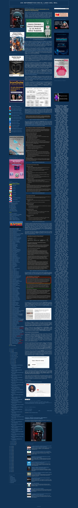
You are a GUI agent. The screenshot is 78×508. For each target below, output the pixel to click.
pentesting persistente (58, 229)
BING (61, 144)
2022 (11, 449)
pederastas (57, 352)
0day (62, 209)
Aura (60, 126)
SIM (64, 231)
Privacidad (57, 109)
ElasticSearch (56, 364)
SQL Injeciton (56, 343)
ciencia (65, 286)
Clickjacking (56, 252)
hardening (58, 114)
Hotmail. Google (56, 370)
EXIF (65, 332)
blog (60, 146)
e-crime (61, 160)
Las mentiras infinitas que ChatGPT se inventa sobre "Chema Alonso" (40, 78)
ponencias (56, 409)
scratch (66, 269)
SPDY (65, 387)
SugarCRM (66, 391)
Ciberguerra (15, 236)
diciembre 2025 (13, 352)
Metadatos (63, 121)
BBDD (67, 288)
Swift (58, 344)
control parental (62, 233)
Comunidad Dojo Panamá (14, 197)
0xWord (11, 476)
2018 (11, 454)
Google (61, 109)
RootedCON (60, 307)
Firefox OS (67, 365)
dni (62, 308)
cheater (59, 326)
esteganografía (62, 181)
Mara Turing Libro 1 (16, 261)
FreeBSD (59, 366)
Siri (60, 199)
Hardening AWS (15, 246)
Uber (60, 324)
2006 (11, 471)
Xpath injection (63, 296)
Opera (58, 235)
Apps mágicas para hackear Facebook (38, 488)
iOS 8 (61, 405)
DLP (58, 257)
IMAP (66, 334)
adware (56, 183)
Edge (62, 241)
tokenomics (60, 145)
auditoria (65, 347)
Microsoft (63, 126)
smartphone (58, 178)
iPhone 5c (59, 351)
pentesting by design (56, 408)
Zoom (66, 296)
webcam (56, 198)
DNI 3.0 (67, 362)
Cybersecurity (58, 210)
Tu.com (56, 203)
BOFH (62, 270)
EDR (67, 290)
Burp (64, 331)
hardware (65, 138)
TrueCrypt (61, 295)
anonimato (61, 179)
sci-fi (64, 220)
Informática (56, 371)
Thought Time (43, 223)
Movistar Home (60, 135)
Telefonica (63, 274)
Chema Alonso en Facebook (15, 123)
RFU (57, 386)
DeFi (62, 230)
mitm (60, 130)
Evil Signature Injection (65, 364)
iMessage (56, 269)
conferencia (58, 166)
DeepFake (65, 290)
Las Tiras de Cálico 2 (16, 251)
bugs (62, 137)
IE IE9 (66, 142)
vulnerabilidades (64, 213)
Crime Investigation (16, 294)
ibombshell (59, 256)
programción (56, 410)
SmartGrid (56, 390)
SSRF (63, 294)
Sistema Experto (58, 389)
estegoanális (58, 350)
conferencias (65, 109)
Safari (66, 248)
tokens (61, 142)
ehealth (63, 239)
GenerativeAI (47, 402)
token (60, 175)
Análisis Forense (15, 289)
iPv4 (56, 161)
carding (66, 275)
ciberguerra (58, 163)
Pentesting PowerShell (16, 307)
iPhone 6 (62, 328)
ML (67, 202)
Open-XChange (66, 383)
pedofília (63, 407)
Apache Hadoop (62, 278)
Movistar (66, 136)
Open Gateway (66, 204)
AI (61, 107)
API (58, 197)
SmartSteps (62, 343)
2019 (11, 453)
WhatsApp (56, 126)
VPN (64, 191)
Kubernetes (14, 253)
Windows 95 (57, 308)
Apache (64, 145)
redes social (67, 410)
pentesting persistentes (62, 352)
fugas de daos (64, 403)
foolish (56, 220)
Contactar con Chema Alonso (15, 106)
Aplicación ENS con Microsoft (17, 332)
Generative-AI (61, 125)
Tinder (67, 274)
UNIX (55, 286)
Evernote (56, 333)
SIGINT (63, 387)
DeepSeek (36, 402)
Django (59, 314)
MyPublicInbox (12, 477)
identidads (61, 406)
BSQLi (67, 229)
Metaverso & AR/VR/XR (16, 242)
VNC (60, 345)
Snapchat (56, 295)
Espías (62, 314)
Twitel (59, 202)
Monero (66, 292)
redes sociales (61, 153)
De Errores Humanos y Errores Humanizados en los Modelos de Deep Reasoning (37, 10)
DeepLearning (65, 193)
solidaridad (58, 353)
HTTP (62, 165)
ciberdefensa (60, 276)
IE (61, 316)
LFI (67, 252)
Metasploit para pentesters (18, 326)
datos (60, 194)
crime (60, 308)
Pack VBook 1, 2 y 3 (13, 216)
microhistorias (56, 164)
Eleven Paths (64, 118)
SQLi (55, 199)
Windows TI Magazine (61, 203)
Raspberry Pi (15, 266)
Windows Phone (58, 255)
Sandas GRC (66, 294)
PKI (58, 248)
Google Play (57, 159)
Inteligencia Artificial (30, 403)
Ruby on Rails (62, 248)
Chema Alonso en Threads (14, 115)
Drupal (56, 272)
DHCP (60, 313)
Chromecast (58, 332)
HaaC (65, 257)
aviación (67, 325)
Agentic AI (60, 240)
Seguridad (56, 232)
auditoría (63, 127)
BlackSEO (64, 195)
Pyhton (57, 307)
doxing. (59, 400)
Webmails (56, 201)
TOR (67, 180)
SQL (65, 307)
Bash (56, 289)
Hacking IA (14, 229)
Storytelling (14, 247)
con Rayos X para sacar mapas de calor (38, 42)
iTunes (55, 406)
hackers (63, 115)
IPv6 (55, 144)
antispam (66, 211)
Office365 (58, 215)
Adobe (62, 250)
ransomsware (60, 310)
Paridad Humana (37, 109)
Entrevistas (62, 122)
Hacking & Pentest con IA (17, 233)
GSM (59, 200)
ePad (61, 400)
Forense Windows (15, 343)
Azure (67, 179)
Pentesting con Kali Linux (16, 318)
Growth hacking (63, 291)
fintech (62, 402)
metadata (65, 156)
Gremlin (64, 272)
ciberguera (66, 326)
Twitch (59, 345)
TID (67, 182)
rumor (56, 411)
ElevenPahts (63, 247)
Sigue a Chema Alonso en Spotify (16, 117)
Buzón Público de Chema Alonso (16, 109)
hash (58, 309)
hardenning (64, 404)
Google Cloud (58, 218)
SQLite (67, 231)
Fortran (56, 366)
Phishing (55, 137)
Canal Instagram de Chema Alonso (16, 131)
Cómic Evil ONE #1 (16, 282)
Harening (63, 369)
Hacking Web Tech (15, 302)
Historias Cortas (15, 244)
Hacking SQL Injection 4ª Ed (17, 331)
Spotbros (59, 391)
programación (66, 141)
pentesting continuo (62, 269)
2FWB (60, 270)
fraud (65, 350)
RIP (61, 386)
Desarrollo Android (15, 321)
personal (57, 124)
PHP (66, 155)
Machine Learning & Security (17, 281)
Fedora (57, 315)
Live (60, 305)
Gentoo (59, 315)
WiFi (59, 136)
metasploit (57, 130)
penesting (66, 407)
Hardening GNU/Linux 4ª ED (17, 319)
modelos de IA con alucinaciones (30, 13)
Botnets (62, 178)
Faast (63, 164)
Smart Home (57, 228)
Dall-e (63, 332)
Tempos (63, 120)
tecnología (63, 229)
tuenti (60, 209)
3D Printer (66, 220)
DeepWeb (57, 237)
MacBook (66, 247)
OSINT (14, 267)
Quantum (61, 176)
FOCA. (61, 365)
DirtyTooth (63, 214)
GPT (51, 402)
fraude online (65, 160)
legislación (61, 191)
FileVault (64, 365)
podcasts (63, 147)
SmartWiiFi (59, 390)
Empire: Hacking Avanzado (17, 275)
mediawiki (57, 407)
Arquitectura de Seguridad (17, 237)
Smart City (60, 259)
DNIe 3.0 (61, 290)
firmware (64, 402)
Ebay (67, 332)
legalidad (59, 183)
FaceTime (56, 291)
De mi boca (57, 363)
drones (65, 216)
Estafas (67, 126)
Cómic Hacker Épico (16, 308)
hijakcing (56, 405)
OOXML (64, 173)
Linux (66, 116)
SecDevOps (61, 235)
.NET (64, 154)
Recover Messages (60, 273)
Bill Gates (65, 270)
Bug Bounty (14, 263)
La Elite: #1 (15, 269)
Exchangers (56, 365)
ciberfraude (60, 348)
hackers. (58, 404)
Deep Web (61, 197)
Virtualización (64, 267)
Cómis (65, 362)
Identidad (63, 116)
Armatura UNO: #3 (16, 272)
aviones (57, 326)
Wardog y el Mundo (16, 322)
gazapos (55, 404)
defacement (66, 276)
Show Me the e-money (16, 268)
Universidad (58, 121)
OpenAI (39, 403)
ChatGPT (61, 124)
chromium (62, 326)
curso (62, 190)
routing (56, 311)
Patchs (65, 306)
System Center (57, 324)
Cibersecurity (66, 289)
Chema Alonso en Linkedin (14, 125)
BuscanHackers (59, 289)
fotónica (56, 309)
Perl (64, 293)
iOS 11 (59, 405)
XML (59, 296)
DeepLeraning (61, 363)
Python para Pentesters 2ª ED (17, 310)
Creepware (56, 313)
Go (57, 272)
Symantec (60, 344)
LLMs (37, 403)
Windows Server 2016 (16, 219)
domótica (56, 256)
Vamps (64, 295)
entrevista (65, 239)
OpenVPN (62, 293)
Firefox (56, 147)
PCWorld (65, 163)
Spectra (66, 120)
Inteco (62, 371)
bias (58, 216)
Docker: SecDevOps (16, 287)
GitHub (59, 204)
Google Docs (56, 368)
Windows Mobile (65, 254)
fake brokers (62, 350)
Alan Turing (67, 330)
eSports (56, 328)
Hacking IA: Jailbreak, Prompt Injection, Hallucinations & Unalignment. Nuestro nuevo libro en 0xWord (36, 418)
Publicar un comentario (28, 409)
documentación (57, 192)
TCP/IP (59, 254)
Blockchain (57, 133)
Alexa (61, 195)
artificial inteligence (62, 325)
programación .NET (65, 199)
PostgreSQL (56, 294)
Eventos (61, 105)
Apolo (60, 331)
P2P (67, 201)
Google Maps (61, 272)
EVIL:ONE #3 (15, 265)
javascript (59, 162)
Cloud (59, 161)
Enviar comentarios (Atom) (33, 412)
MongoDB (56, 293)
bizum (67, 347)
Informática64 (62, 211)
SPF (56, 216)
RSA (67, 215)
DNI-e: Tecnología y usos (16, 339)
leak (62, 162)
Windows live (63, 275)
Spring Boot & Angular (16, 283)
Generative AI (65, 143)
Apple (60, 118)
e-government (67, 349)
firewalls (66, 297)
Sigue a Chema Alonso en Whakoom (17, 113)
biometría (62, 171)
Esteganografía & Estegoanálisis (18, 313)
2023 (11, 447)
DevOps (65, 210)
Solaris (67, 390)
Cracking (63, 155)
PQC (65, 258)
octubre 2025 (13, 355)
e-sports (64, 249)
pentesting (58, 107)
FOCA (60, 120)
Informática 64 (57, 211)
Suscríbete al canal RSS (15, 126)
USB (61, 213)
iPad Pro (67, 405)
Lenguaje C (57, 305)
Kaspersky (66, 316)
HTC (58, 369)
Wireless (66, 158)
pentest (62, 114)
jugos (64, 406)
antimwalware (58, 347)
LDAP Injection (57, 176)
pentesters (60, 193)
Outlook (60, 238)
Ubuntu (65, 159)
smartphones (59, 311)
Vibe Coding (59, 267)
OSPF (63, 382)
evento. (64, 401)
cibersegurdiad (64, 348)
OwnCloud (65, 384)
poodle (59, 409)
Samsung (63, 266)
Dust (65, 197)
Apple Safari (58, 247)
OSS (65, 382)
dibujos (58, 181)
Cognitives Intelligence (64, 271)
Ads (55, 247)
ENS (58, 212)
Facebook (65, 124)
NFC (56, 215)
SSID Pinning (56, 388)
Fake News (60, 173)
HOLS (67, 315)
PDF (65, 180)
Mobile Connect (65, 237)
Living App (67, 164)
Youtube (57, 141)
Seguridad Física (65, 144)
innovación (66, 133)
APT (62, 172)
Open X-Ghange (62, 383)
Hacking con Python (16, 309)
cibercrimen (62, 136)
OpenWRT (62, 384)
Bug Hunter (15, 228)
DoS (62, 252)
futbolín (67, 403)
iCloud (67, 286)
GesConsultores (61, 367)
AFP (59, 330)
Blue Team (59, 214)
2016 (11, 457)
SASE (58, 387)
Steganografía (57, 274)
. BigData (67, 353)
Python (57, 127)
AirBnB (63, 311)
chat (59, 201)
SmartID (63, 259)
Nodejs (59, 293)
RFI (67, 258)
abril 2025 (12, 363)
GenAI (44, 402)
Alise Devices (56, 331)
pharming (67, 352)
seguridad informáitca (59, 288)
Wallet (59, 275)
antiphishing (66, 219)
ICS (67, 257)
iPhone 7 (62, 351)
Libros (62, 110)
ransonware (63, 410)
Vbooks (56, 249)
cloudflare (59, 172)
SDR (63, 307)
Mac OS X (61, 159)
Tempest (66, 238)
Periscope (57, 385)
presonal (61, 409)
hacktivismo (66, 192)
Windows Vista (66, 137)
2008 (11, 468)
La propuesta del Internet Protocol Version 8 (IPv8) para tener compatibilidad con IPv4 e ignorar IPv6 (41, 494)
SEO (66, 196)
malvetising (67, 406)
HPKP (59, 334)
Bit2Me (56, 180)
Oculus (56, 383)
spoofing (59, 157)
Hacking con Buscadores (16, 337)
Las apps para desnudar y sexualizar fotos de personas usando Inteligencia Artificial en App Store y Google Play (41, 446)
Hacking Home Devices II (17, 234)
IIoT (64, 370)
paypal (58, 277)
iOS (63, 123)
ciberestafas (66, 176)
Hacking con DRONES (16, 293)
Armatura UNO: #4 (16, 271)
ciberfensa (56, 348)
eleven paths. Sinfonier (65, 400)
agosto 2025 (13, 358)
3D (64, 236)
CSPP (67, 217)
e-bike (63, 327)
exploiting (59, 147)
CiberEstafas (15, 255)
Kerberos (61, 292)
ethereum (62, 192)
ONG (62, 231)
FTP (64, 241)
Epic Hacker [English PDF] (17, 311)
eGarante (63, 297)
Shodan (57, 155)
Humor (66, 111)
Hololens (66, 369)
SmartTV (65, 161)
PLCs (63, 258)
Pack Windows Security (13, 210)
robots (56, 177)
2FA (64, 140)
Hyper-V (56, 316)
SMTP (61, 266)
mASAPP (59, 287)
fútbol (66, 268)
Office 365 (59, 219)
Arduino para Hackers (16, 280)
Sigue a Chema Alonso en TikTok (16, 112)
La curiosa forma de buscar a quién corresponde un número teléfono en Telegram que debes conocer (41, 462)
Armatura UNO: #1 (16, 274)
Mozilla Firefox (66, 200)
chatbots (66, 228)
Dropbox (60, 257)
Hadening (60, 369)
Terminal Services (65, 177)
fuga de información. (59, 403)
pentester (56, 190)
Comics (60, 117)
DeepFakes (61, 141)
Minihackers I (15, 232)
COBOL (67, 331)
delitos (55, 277)
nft (67, 184)
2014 (11, 460)
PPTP (58, 266)
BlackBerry (57, 271)
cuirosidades (56, 400)
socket (67, 411)
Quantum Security (16, 230)
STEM (60, 388)
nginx (63, 309)
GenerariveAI (62, 366)
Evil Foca (59, 180)
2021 (11, 450)
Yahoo (67, 203)
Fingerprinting (65, 117)
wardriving (61, 277)
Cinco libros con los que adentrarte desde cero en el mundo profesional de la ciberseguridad (41, 457)
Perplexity (43, 403)
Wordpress (61, 156)
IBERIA (62, 370)
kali (67, 159)
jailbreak (56, 157)
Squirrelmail (66, 343)
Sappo (67, 273)
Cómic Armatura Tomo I (16, 285)
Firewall (66, 181)
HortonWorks (63, 334)
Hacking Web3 (15, 245)
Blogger (56, 214)
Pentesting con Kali (16, 214)
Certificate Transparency (62, 312)
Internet (57, 119)
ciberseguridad (66, 108)
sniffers (56, 212)
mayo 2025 (13, 362)
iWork (56, 287)
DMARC (59, 290)
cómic (64, 190)
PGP (65, 212)
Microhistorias (15, 324)
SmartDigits (65, 389)
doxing (63, 216)
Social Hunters (15, 252)
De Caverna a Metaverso (16, 249)
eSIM (55, 350)
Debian (62, 210)
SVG (62, 388)
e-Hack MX (12, 194)
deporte (64, 268)
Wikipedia (57, 296)
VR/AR (56, 197)
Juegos (58, 144)
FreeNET (61, 333)
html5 (66, 249)
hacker (56, 204)
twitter (61, 129)
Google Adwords (66, 367)
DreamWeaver (65, 363)
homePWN (56, 351)
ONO (61, 382)
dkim (60, 216)
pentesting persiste (62, 408)
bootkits (62, 286)
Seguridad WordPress (16, 300)
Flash (58, 333)
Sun (62, 219)
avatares (66, 255)
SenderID (56, 259)
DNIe (57, 221)
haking (67, 350)
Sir (67, 388)
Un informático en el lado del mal (39, 3)
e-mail (66, 123)
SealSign (63, 238)
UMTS (56, 275)
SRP (67, 387)
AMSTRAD (63, 217)
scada (60, 217)
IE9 (64, 234)
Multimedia (56, 238)
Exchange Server (64, 202)
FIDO (59, 365)
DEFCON (59, 230)
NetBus (56, 382)
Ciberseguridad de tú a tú (16, 250)
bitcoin (63, 139)
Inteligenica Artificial (62, 372)
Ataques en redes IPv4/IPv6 (17, 330)
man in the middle (66, 328)
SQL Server (57, 158)
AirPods (59, 278)
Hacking (57, 105)
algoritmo (62, 255)
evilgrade (58, 328)
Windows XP (66, 162)
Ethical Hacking (15, 217)
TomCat (65, 344)
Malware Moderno (15, 256)
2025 (11, 351)
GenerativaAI (56, 367)
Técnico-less (56, 171)
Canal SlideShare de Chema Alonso (16, 128)
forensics (62, 201)
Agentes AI (47, 375)
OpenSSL (56, 248)
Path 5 (67, 212)
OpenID (55, 384)
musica (57, 329)
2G (66, 277)
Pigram (67, 293)
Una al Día (13, 338)
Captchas (65, 209)
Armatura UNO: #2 (16, 273)
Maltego (62, 305)
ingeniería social (60, 220)
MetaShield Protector (58, 182)
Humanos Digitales (58, 231)
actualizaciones (58, 325)
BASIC (66, 278)
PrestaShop (60, 294)
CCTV (55, 312)
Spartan (56, 391)
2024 (11, 446)
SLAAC (64, 273)
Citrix (61, 164)
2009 (11, 467)
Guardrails (64, 315)
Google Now (60, 368)
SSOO (60, 343)
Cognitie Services (59, 362)
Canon (55, 332)
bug (59, 129)
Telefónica (66, 110)
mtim (59, 407)
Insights (59, 371)
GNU (63, 257)
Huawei (60, 370)
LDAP (56, 172)
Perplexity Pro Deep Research (30, 124)
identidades (58, 406)
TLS (60, 274)
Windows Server (58, 139)
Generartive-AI (66, 366)
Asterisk (62, 331)
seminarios (64, 288)
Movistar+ (64, 182)
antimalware (58, 154)
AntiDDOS (64, 250)
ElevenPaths (57, 111)
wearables (64, 353)
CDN (57, 312)
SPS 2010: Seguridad (15, 340)
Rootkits (64, 253)
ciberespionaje (64, 146)
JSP (58, 292)
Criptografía (64, 130)
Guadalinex (66, 368)
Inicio (39, 410)
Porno (55, 273)
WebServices (66, 324)
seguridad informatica (60, 411)
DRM (61, 332)
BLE (55, 221)
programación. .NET (65, 409)
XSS (58, 142)
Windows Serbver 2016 (58, 346)
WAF (61, 254)
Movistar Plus (59, 184)
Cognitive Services (58, 134)
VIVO (59, 286)
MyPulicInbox (64, 381)
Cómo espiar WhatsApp (35, 483)
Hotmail (61, 204)
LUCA (66, 125)
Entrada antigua (49, 410)
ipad (56, 142)
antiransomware (62, 228)
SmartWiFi (56, 202)
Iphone (67, 115)
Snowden (64, 390)
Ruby (56, 213)
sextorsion (56, 250)
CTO (62, 289)
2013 (11, 461)
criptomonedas (60, 140)
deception (60, 297)
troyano (56, 200)
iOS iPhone (63, 405)
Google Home (66, 230)
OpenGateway (63, 215)
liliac (55, 352)
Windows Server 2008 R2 (65, 346)
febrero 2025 (13, 443)
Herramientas (61, 138)
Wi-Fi (67, 267)
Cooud (62, 362)
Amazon (65, 166)
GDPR (67, 214)
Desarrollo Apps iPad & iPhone (17, 329)
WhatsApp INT (15, 248)
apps (64, 179)
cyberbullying (60, 249)
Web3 (67, 129)
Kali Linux (65, 175)
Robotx (56, 387)
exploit (61, 143)
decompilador (60, 349)
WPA (67, 307)
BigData (63, 134)
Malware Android (15, 304)
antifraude (56, 297)
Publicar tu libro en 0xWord (13, 182)
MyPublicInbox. (56, 381)
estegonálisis (57, 401)
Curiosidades (64, 106)
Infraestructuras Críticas (16, 299)
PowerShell (61, 133)
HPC (56, 369)
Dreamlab (12, 188)
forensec (67, 402)
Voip (66, 191)
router (66, 310)
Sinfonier (58, 199)
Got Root (14, 301)
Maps (63, 292)
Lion (55, 258)
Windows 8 (57, 160)
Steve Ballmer (62, 391)
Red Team (14, 286)
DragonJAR (12, 185)
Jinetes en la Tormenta (16, 262)
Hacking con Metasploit (16, 288)
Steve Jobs (65, 235)
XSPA (57, 268)
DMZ (60, 252)
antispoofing (60, 268)
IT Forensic (12, 192)
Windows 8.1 (63, 232)
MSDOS (57, 253)
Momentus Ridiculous (64, 218)
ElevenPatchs (60, 364)
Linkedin (61, 200)
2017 (11, 456)
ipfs (67, 351)
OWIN (67, 382)
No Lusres (58, 382)
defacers (61, 327)
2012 (11, 463)
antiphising (62, 347)
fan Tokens (66, 171)
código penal (56, 349)
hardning (67, 404)
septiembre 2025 (14, 356)
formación (63, 111)
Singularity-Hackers (13, 480)
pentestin (62, 287)
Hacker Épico (15, 325)
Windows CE (65, 345)
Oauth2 (56, 219)
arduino (57, 209)
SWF (64, 388)
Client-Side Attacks (15, 291)
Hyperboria (59, 316)
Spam (64, 129)
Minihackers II (15, 231)
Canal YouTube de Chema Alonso (16, 130)
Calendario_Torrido (58, 196)
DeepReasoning (32, 402)
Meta (66, 234)
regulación (63, 310)
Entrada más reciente (28, 410)
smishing (64, 411)
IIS (66, 154)
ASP (56, 278)
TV (67, 248)
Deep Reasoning (42, 81)
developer (62, 166)
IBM (67, 198)
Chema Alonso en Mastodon (14, 120)
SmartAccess (62, 389)
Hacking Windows (15, 290)
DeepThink (40, 402)
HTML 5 (67, 291)
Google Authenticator (62, 221)
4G (62, 256)
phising (55, 353)
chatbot (65, 184)
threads (61, 353)
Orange (63, 306)
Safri (65, 388)
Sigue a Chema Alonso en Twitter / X (17, 118)
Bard (65, 201)
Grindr (63, 368)
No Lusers (61, 119)
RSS (67, 197)
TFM (63, 344)
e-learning (66, 327)
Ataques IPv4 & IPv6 (16, 218)
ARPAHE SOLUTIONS (14, 201)
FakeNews (63, 183)
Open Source (57, 143)
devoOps (63, 349)
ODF (62, 185)
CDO (59, 190)
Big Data (14, 243)
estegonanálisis (65, 308)
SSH (58, 213)
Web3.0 (67, 295)
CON (64, 142)
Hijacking (65, 178)
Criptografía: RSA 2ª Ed (16, 320)
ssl (58, 177)
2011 (11, 464)
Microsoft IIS (59, 306)
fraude (65, 135)
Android (57, 118)
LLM (35, 403)
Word (55, 347)
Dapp (62, 313)
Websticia (57, 236)
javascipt (61, 309)
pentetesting (66, 408)
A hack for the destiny (16, 292)
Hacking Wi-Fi (15, 264)
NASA (67, 381)
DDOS (66, 236)
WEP (62, 345)
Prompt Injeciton (64, 385)
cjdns (67, 348)
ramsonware (59, 410)
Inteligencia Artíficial (57, 372)
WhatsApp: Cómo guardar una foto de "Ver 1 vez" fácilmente (41, 451)
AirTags (64, 330)
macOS (57, 193)
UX (57, 286)
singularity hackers (58, 185)
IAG (56, 292)
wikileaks (59, 198)
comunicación (57, 327)
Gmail (67, 147)
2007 (11, 470)
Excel (63, 175)
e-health (59, 239)
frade (55, 403)
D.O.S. (56, 230)
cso (63, 276)
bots (55, 181)
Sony (58, 295)
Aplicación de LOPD (15, 342)
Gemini (65, 153)
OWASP (60, 258)
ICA (56, 266)
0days (57, 270)
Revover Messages (65, 386)
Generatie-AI (64, 333)
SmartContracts (62, 158)
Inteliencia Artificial (65, 371)
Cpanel (67, 312)
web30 (64, 277)
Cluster (14, 306)
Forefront (60, 237)
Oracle (63, 157)
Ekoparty (12, 190)
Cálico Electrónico (13, 207)
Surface (56, 344)
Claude (67, 185)
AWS (59, 250)
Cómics (57, 125)
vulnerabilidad (56, 330)
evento (57, 240)
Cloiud (55, 362)
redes (60, 127)
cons (56, 152)
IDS (63, 252)
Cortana (56, 290)
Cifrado (57, 138)
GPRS (62, 154)
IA (25, 403)
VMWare (63, 324)
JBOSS (64, 316)
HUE (61, 334)
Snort (62, 390)
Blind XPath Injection (61, 251)
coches (57, 239)
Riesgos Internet (15, 284)
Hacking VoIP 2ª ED (16, 323)
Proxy (60, 177)
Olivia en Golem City (16, 235)
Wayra (56, 162)
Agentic (62, 198)
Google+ (59, 291)
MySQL (57, 156)
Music (58, 258)
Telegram (64, 165)
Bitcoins (56, 145)
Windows (57, 117)
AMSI (61, 330)
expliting (59, 402)
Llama (63, 180)
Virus (59, 232)
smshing (66, 329)
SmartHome (61, 174)
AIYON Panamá (13, 199)
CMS (66, 251)
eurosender (61, 401)
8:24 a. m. (39, 400)
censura (56, 276)
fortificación (60, 152)
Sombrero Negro (15, 254)
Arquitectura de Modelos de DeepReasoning (40, 107)
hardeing (61, 404)
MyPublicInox (60, 381)
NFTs (63, 184)
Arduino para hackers (16, 215)
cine (64, 185)
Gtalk (62, 315)
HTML (65, 198)
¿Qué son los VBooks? (13, 213)
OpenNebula (58, 384)
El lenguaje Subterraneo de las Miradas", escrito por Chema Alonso (39, 320)
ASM (64, 256)
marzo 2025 (13, 441)
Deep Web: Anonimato (16, 305)
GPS (60, 155)
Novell (67, 272)
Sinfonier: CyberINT (16, 303)
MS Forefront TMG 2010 (16, 341)
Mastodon (60, 253)
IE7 (65, 252)
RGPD (60, 386)
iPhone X (65, 351)
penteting (59, 329)
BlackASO (66, 311)
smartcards (62, 329)
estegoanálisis (61, 236)
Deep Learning (66, 313)
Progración (60, 385)
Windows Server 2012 (16, 327)
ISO (66, 370)
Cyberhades (12, 482)
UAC (60, 171)
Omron (58, 383)
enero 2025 (13, 444)
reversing (63, 194)
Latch (60, 115)
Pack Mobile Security (13, 209)
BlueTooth (58, 165)
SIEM (60, 387)
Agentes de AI (32, 377)
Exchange (65, 314)
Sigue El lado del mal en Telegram (15, 110)
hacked (62, 163)
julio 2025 (12, 359)
